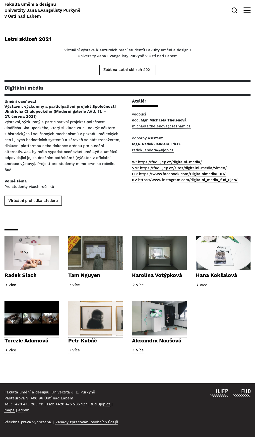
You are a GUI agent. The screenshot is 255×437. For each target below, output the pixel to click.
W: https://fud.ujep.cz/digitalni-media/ (167, 162)
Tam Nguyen (84, 275)
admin (23, 410)
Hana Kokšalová (216, 275)
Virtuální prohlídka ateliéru (33, 200)
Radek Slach (20, 275)
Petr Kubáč (82, 340)
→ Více (10, 285)
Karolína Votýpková (157, 275)
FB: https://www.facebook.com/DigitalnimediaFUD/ (179, 174)
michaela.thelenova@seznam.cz (161, 126)
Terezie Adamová (26, 340)
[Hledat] (235, 10)
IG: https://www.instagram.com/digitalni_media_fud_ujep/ (185, 180)
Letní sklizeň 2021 (27, 39)
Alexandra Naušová (156, 340)
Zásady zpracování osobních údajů (87, 422)
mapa (9, 410)
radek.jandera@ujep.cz (153, 150)
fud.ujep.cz (100, 404)
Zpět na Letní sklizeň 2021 (127, 69)
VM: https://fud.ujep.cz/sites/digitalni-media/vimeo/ (179, 168)
